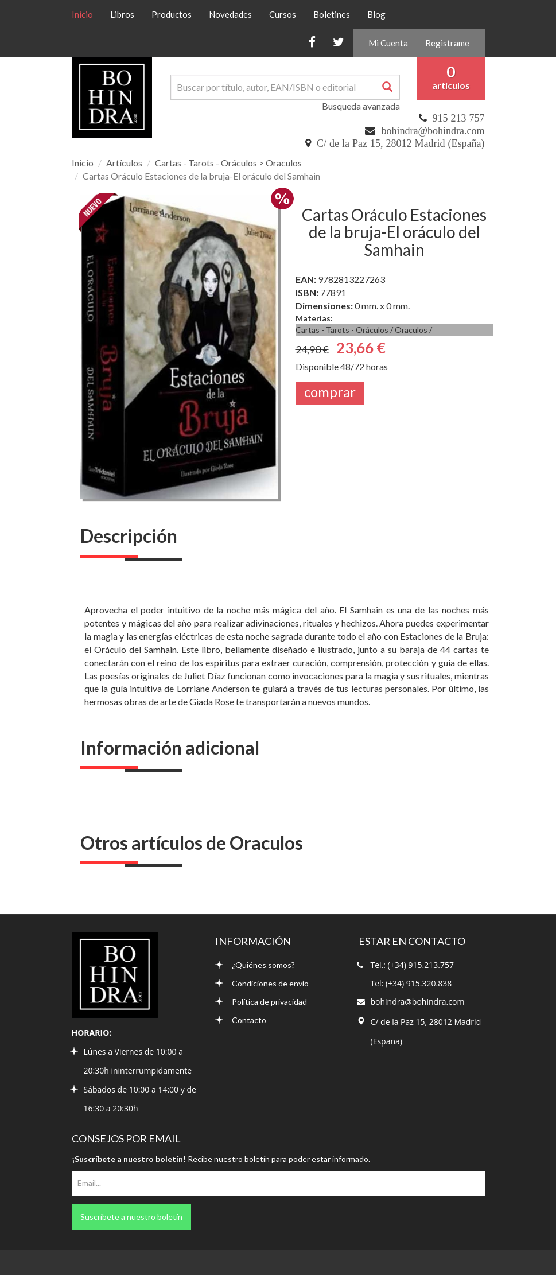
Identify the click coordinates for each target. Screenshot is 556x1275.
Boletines (331, 14)
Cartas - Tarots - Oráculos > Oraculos (228, 162)
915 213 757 (459, 118)
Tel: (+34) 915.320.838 (411, 983)
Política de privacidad (261, 1001)
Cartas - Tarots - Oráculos (342, 330)
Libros (122, 14)
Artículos (124, 162)
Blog (376, 14)
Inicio (87, 14)
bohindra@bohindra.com (432, 131)
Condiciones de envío (262, 983)
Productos (171, 14)
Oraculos (411, 330)
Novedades (230, 14)
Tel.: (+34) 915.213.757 (412, 964)
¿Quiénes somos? (255, 965)
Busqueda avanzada (361, 105)
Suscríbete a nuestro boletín (131, 1217)
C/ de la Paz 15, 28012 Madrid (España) (400, 143)
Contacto (240, 1020)
